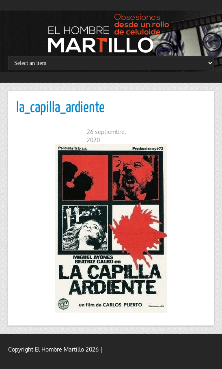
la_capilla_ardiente (60, 108)
